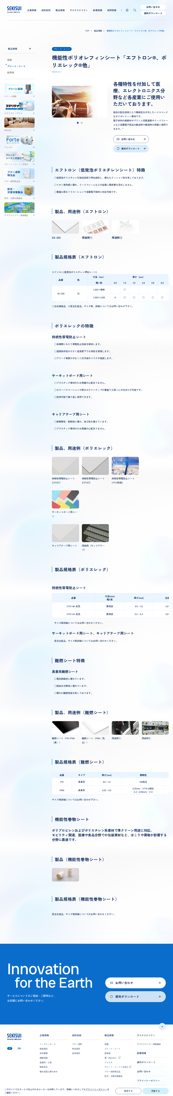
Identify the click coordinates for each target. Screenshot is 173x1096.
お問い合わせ (153, 7)
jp (10, 1048)
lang (127, 10)
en (19, 1048)
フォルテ (108, 1062)
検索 (134, 10)
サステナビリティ (79, 10)
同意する (155, 1090)
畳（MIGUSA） (111, 1057)
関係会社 (44, 1067)
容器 (9, 60)
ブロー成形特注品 (113, 1071)
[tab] (78, 123)
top (87, 30)
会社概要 (44, 1053)
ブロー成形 (77, 1044)
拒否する (128, 1090)
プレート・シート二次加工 (116, 1067)
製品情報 (60, 10)
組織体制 (44, 1057)
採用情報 (111, 10)
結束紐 (10, 72)
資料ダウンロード (153, 13)
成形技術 (45, 10)
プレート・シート (16, 66)
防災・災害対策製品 (114, 1076)
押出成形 (76, 1048)
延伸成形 (76, 1053)
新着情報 (97, 10)
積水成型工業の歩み (49, 1071)
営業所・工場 (46, 1062)
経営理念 (44, 1048)
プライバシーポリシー (148, 1080)
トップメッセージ (48, 1044)
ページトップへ (162, 1026)
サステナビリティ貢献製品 (149, 1044)
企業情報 (31, 10)
